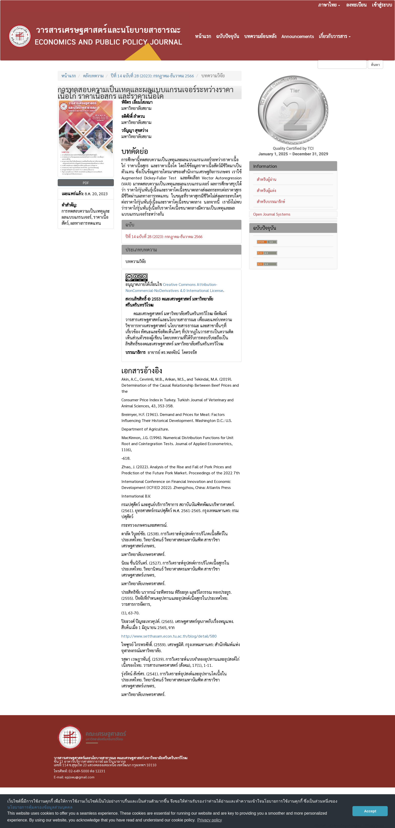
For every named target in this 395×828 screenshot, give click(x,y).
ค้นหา (375, 64)
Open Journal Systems (271, 214)
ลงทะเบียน (356, 5)
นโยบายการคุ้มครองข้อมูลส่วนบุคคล (40, 807)
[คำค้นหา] (342, 64)
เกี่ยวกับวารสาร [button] (335, 36)
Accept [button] (370, 811)
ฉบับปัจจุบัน (227, 36)
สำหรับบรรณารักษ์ (271, 201)
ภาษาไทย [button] (329, 5)
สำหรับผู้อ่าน (266, 179)
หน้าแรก (203, 36)
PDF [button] (86, 182)
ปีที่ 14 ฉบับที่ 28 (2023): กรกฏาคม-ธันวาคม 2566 (152, 75)
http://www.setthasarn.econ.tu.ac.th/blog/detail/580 (169, 636)
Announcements (297, 36)
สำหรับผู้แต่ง (266, 190)
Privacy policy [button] (209, 820)
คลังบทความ (93, 75)
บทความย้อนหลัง (260, 36)
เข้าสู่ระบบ (382, 5)
